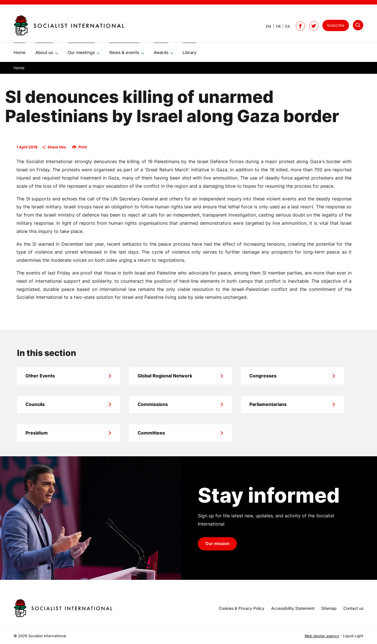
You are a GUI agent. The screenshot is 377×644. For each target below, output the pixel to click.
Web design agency (322, 636)
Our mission (217, 545)
